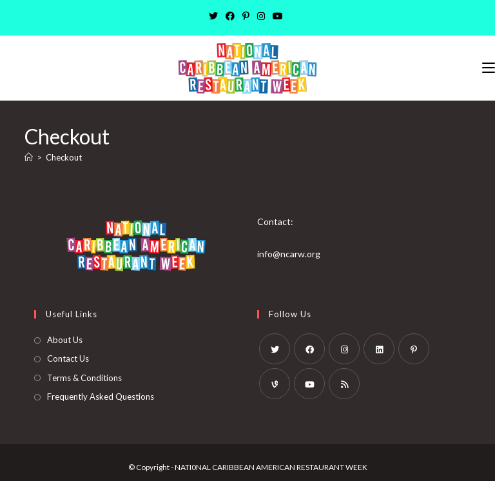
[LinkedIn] (379, 348)
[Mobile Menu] (488, 68)
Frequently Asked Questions (100, 396)
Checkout (64, 157)
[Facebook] (230, 16)
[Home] (28, 157)
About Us (64, 340)
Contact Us (68, 358)
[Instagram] (261, 16)
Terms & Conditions (84, 378)
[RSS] (344, 383)
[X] (215, 16)
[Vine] (274, 383)
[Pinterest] (245, 16)
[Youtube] (278, 16)
